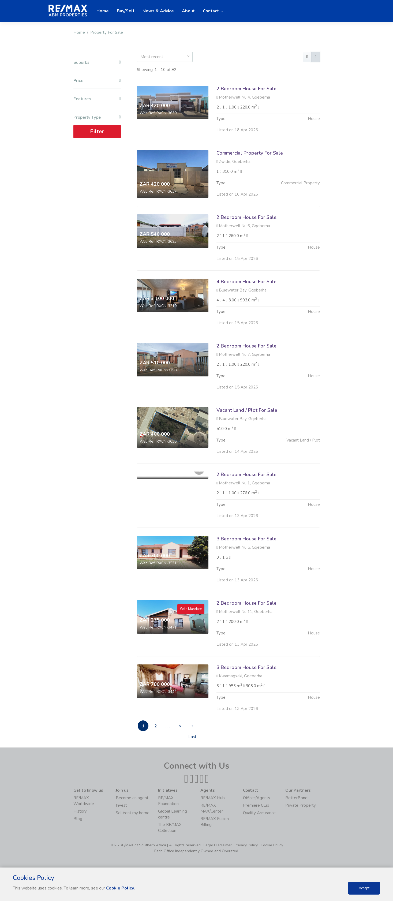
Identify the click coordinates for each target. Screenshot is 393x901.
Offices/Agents (256, 798)
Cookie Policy (272, 845)
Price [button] (97, 80)
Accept (364, 888)
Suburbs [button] (97, 62)
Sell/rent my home (132, 813)
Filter (97, 131)
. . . (168, 726)
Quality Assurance (259, 813)
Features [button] (97, 99)
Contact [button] (211, 11)
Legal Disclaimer (218, 845)
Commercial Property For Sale (249, 153)
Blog (77, 818)
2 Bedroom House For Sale (246, 88)
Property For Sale (106, 32)
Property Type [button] (97, 117)
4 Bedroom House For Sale (246, 307)
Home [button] (102, 11)
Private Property (300, 805)
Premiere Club (256, 805)
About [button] (188, 11)
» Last (192, 727)
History (80, 811)
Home (79, 32)
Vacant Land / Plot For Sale (246, 436)
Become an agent (132, 798)
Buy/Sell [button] (125, 11)
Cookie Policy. (120, 888)
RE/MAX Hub (212, 798)
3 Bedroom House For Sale (246, 565)
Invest (121, 805)
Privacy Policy (246, 845)
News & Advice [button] (158, 11)
